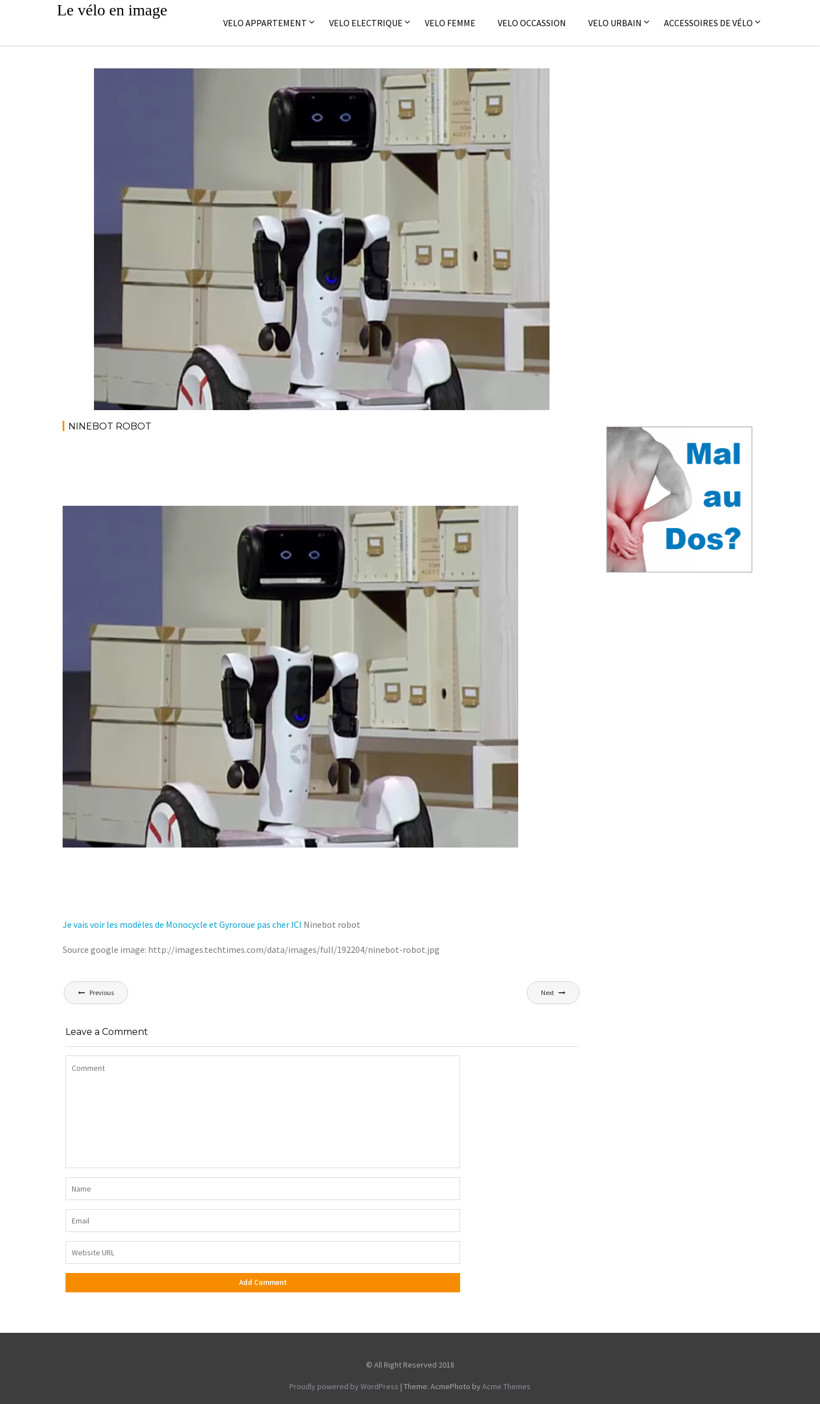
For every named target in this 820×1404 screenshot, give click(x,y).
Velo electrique (366, 22)
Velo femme (450, 22)
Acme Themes (506, 1386)
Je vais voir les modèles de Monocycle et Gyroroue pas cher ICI (182, 924)
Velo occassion (532, 22)
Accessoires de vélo (708, 22)
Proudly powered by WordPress (344, 1386)
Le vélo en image (112, 10)
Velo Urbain (615, 22)
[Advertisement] (270, 472)
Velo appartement (265, 22)
